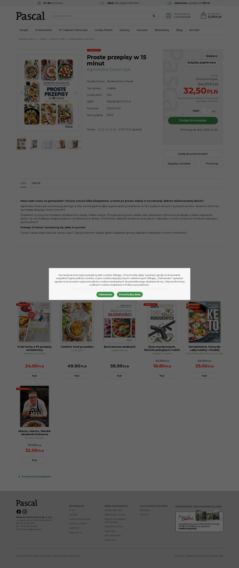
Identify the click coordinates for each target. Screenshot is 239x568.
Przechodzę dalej (129, 294)
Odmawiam (105, 294)
